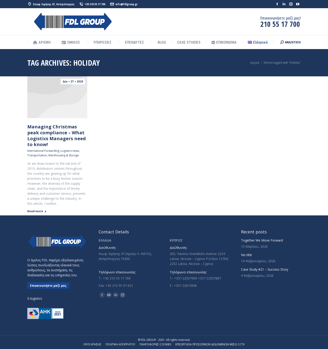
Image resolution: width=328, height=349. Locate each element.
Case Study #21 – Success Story (264, 269)
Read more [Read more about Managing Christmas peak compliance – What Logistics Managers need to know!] (36, 211)
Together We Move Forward (262, 240)
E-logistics (34, 298)
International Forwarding (43, 151)
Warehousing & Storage (63, 155)
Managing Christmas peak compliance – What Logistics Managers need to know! (56, 135)
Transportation (37, 155)
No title (246, 255)
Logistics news (70, 151)
